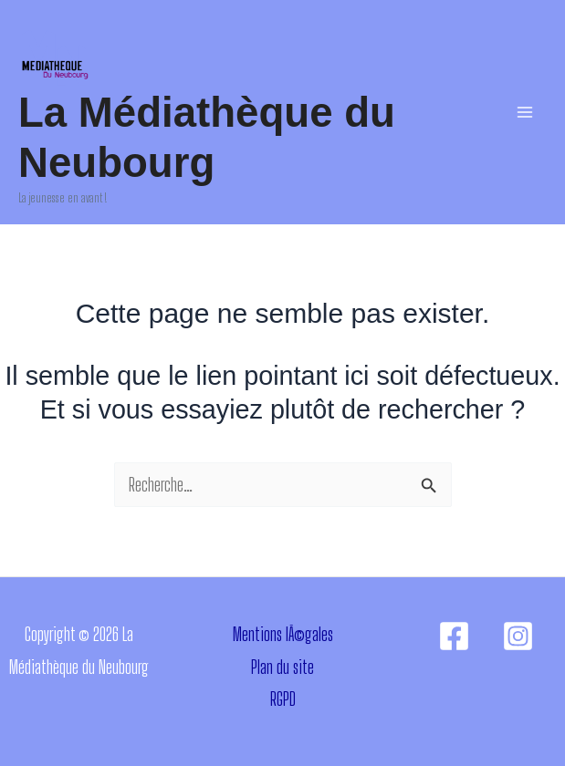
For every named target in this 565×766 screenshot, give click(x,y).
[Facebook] (454, 636)
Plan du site (282, 667)
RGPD (283, 698)
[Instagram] (518, 636)
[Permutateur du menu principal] (524, 112)
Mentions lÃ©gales (283, 634)
